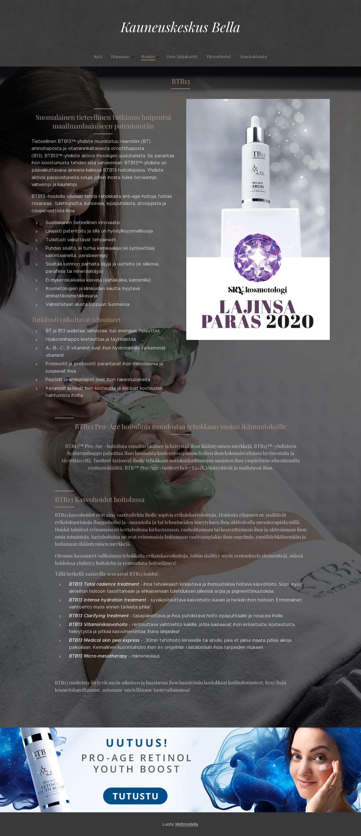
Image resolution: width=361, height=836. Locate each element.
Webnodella (186, 824)
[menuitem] (157, 57)
